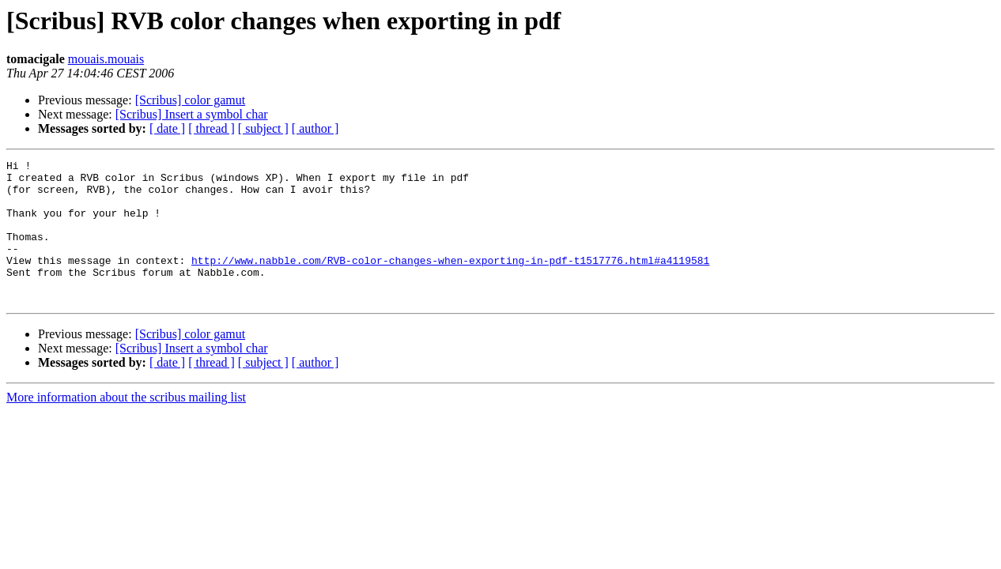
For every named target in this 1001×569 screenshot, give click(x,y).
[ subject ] (263, 128)
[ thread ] (211, 128)
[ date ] (167, 128)
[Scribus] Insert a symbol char (191, 114)
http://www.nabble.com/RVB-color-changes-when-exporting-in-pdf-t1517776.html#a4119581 (450, 281)
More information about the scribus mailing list (126, 425)
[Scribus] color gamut (190, 100)
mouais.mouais (106, 59)
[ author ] (315, 128)
